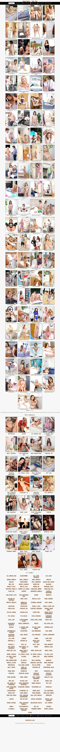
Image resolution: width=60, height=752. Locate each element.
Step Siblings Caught (11, 710)
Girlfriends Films (24, 633)
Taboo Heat (36, 714)
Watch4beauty (23, 732)
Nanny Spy (36, 675)
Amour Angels (11, 585)
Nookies (48, 679)
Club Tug (11, 599)
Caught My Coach (23, 596)
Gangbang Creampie (49, 628)
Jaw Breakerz (36, 645)
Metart (48, 656)
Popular (22, 3)
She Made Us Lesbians (11, 706)
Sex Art (36, 703)
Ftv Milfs (23, 627)
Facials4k (23, 616)
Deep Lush (23, 607)
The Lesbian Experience (24, 720)
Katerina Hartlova (11, 650)
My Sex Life (49, 672)
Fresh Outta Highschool (49, 624)
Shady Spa (48, 703)
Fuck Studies (36, 627)
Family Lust (36, 616)
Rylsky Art (24, 703)
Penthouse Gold (48, 687)
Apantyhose (24, 588)
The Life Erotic (36, 719)
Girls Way (48, 632)
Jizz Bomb (48, 645)
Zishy (30, 739)
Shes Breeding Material (24, 706)
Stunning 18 (24, 714)
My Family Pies (24, 672)
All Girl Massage (36, 582)
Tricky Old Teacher (48, 724)
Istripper (23, 645)
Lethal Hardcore (48, 649)
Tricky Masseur (36, 724)
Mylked (24, 675)
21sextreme (24, 581)
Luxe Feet (48, 654)
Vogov (11, 732)
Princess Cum (48, 691)
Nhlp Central (36, 679)
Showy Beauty (36, 705)
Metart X (11, 661)
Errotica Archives (24, 612)
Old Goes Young (24, 684)
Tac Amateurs (48, 714)
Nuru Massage (48, 682)
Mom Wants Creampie (11, 664)
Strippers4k (11, 714)
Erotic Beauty (11, 612)
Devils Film (36, 607)
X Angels (11, 735)
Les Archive (36, 649)
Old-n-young (36, 684)
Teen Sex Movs (11, 719)
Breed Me (36, 593)
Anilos (11, 588)
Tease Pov (11, 717)
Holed (36, 636)
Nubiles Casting (36, 682)
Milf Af (23, 661)
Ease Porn (26, 1)
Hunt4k (11, 641)
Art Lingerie (36, 588)
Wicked (48, 732)
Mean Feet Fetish (36, 657)
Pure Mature (11, 698)
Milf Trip (36, 661)
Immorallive (49, 641)
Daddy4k (48, 603)
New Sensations (11, 679)
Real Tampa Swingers (36, 699)
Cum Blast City (11, 603)
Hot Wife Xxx (48, 636)
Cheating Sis (48, 596)
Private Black (24, 694)
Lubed (36, 654)
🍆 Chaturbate (48, 3)
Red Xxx (11, 703)
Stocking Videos (23, 710)
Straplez (49, 710)
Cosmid (24, 599)
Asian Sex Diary (48, 588)
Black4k (48, 591)
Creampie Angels (36, 599)
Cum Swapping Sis (23, 604)
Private (11, 694)
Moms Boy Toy (11, 668)
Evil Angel (48, 612)
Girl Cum (11, 632)
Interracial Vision (11, 646)
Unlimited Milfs (36, 728)
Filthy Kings (11, 623)
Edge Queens (49, 607)
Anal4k (48, 585)
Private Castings (36, 695)
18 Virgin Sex (11, 581)
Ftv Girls (11, 627)
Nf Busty (24, 679)
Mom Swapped (49, 661)
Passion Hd (36, 687)
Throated (49, 719)
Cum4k (36, 603)
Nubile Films (11, 682)
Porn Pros (11, 691)
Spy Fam (48, 705)
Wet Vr (36, 732)
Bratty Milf (11, 593)
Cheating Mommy (36, 596)
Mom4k (36, 663)
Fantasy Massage (36, 619)
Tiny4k (11, 724)
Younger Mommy (36, 735)
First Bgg (36, 623)
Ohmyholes (11, 684)
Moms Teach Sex (36, 668)
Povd (36, 691)
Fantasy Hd (24, 619)
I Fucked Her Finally (23, 641)
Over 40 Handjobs (24, 688)
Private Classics (49, 695)
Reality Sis (49, 698)
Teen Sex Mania (48, 717)
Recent (27, 3)
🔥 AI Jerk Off (40, 3)
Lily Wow (11, 654)
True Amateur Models (23, 729)
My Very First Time (11, 675)
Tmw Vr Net (24, 724)
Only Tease (11, 687)
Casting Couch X (11, 596)
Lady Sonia (24, 649)
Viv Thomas (48, 728)
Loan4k (24, 654)
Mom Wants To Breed (23, 664)
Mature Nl (23, 656)
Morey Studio (11, 672)
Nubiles (23, 682)
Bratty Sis (24, 593)
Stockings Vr (36, 710)
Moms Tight (48, 668)
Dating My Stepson (11, 608)
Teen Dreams (36, 717)
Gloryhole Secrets (11, 637)
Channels (18, 3)
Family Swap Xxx (48, 616)
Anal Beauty (36, 585)
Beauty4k (36, 591)
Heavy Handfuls (24, 636)
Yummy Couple (48, 735)
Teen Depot (24, 717)
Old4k (49, 684)
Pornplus (24, 691)
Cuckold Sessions (49, 599)
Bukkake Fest (48, 593)
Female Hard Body (49, 619)
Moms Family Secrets (24, 668)
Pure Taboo (24, 698)
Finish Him (24, 623)
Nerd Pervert (48, 675)
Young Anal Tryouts (24, 736)
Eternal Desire (36, 612)
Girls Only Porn (36, 632)
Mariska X (11, 656)
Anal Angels (24, 585)
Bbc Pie (11, 591)
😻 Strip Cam (33, 3)
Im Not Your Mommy (36, 641)
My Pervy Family (36, 672)
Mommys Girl (49, 663)
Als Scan (49, 581)
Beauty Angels (24, 591)
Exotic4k (11, 616)
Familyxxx (11, 619)
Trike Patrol (11, 728)
